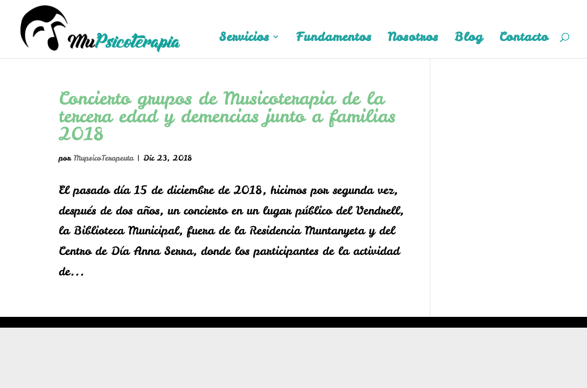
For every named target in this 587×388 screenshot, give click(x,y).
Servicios (244, 39)
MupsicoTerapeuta (104, 158)
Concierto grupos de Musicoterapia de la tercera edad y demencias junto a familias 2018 (227, 116)
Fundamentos (334, 39)
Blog (469, 39)
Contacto (523, 39)
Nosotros (413, 39)
